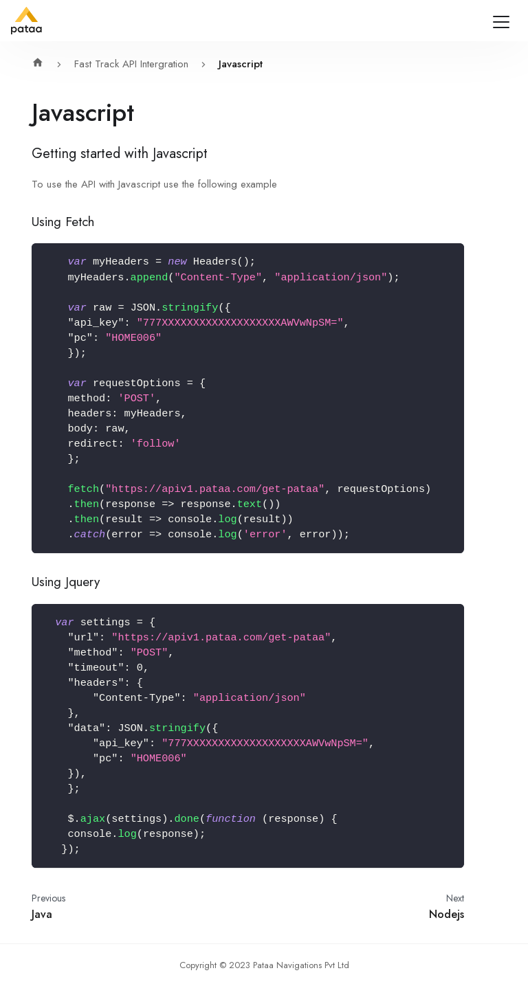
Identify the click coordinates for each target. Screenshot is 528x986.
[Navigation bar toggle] (501, 22)
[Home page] (41, 64)
